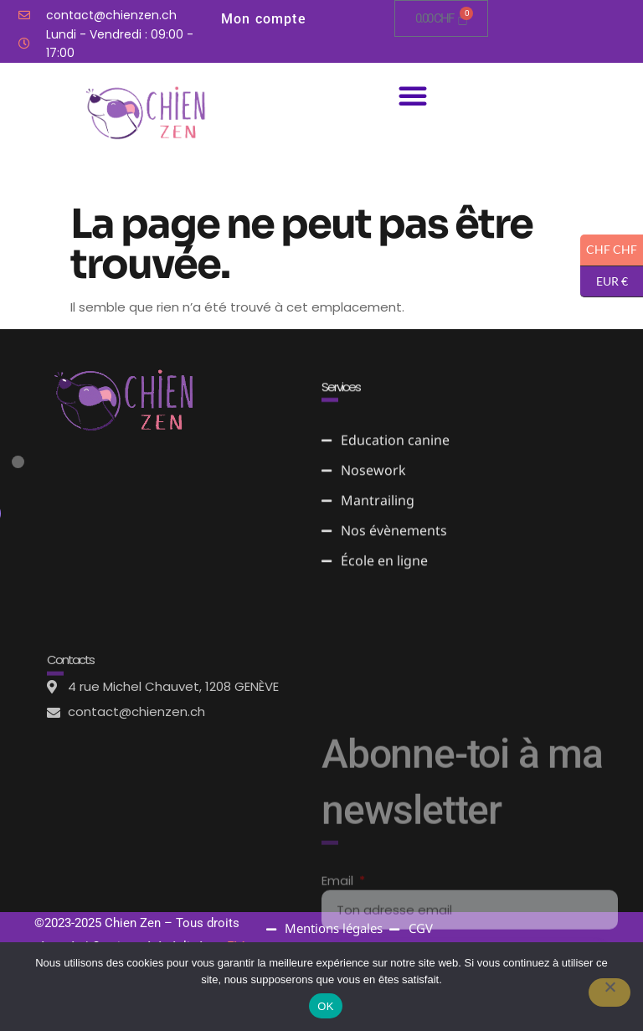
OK (325, 1006)
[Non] (608, 993)
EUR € (604, 282)
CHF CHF (608, 250)
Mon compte (263, 19)
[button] (412, 95)
